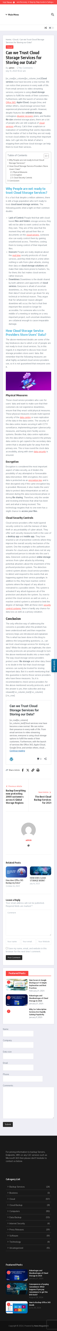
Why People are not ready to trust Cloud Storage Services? (26, 161)
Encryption (18, 175)
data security (40, 451)
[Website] (28, 845)
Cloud (15, 39)
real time (16, 255)
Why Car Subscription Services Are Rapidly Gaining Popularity (37, 1012)
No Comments (26, 68)
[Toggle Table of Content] (45, 155)
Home (8, 39)
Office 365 (11, 102)
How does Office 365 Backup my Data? (14, 881)
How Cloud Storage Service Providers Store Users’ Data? (28, 167)
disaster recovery (25, 116)
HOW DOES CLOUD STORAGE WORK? (38, 879)
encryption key (35, 480)
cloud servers (32, 235)
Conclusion (14, 180)
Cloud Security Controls (23, 178)
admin (11, 68)
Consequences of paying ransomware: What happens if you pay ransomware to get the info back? (39, 1289)
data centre (25, 417)
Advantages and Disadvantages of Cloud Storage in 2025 (38, 998)
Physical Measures (20, 172)
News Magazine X (41, 1326)
